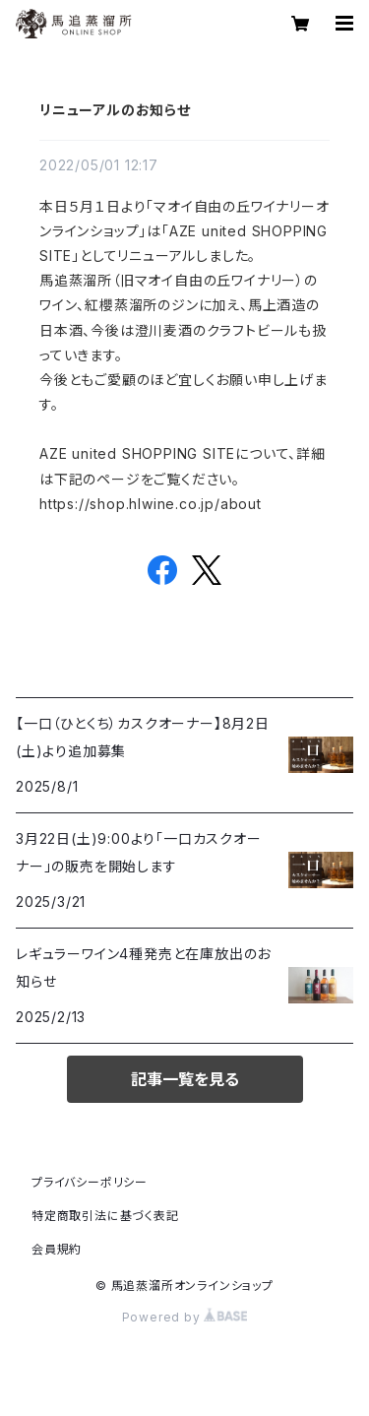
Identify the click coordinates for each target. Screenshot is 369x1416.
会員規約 (56, 1249)
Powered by (185, 1317)
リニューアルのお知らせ (115, 109)
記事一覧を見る (185, 1079)
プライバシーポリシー (89, 1182)
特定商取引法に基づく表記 (105, 1215)
